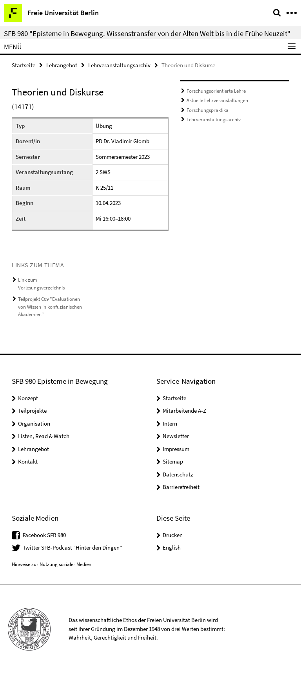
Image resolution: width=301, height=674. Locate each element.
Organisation (34, 423)
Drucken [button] (173, 535)
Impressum (176, 449)
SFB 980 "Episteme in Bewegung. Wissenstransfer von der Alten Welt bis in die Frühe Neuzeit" (147, 33)
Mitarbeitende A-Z (184, 410)
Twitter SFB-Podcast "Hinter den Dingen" (72, 547)
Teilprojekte (32, 410)
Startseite (23, 65)
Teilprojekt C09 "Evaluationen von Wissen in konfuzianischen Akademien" (50, 307)
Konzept (28, 398)
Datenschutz (178, 474)
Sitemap (173, 461)
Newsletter (176, 436)
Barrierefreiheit (181, 487)
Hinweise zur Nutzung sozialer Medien (51, 564)
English (172, 547)
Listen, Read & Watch (43, 436)
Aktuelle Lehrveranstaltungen (217, 100)
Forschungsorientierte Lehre (216, 91)
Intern (170, 423)
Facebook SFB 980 (44, 535)
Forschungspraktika (207, 110)
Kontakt (28, 461)
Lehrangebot (61, 65)
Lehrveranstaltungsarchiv (119, 65)
